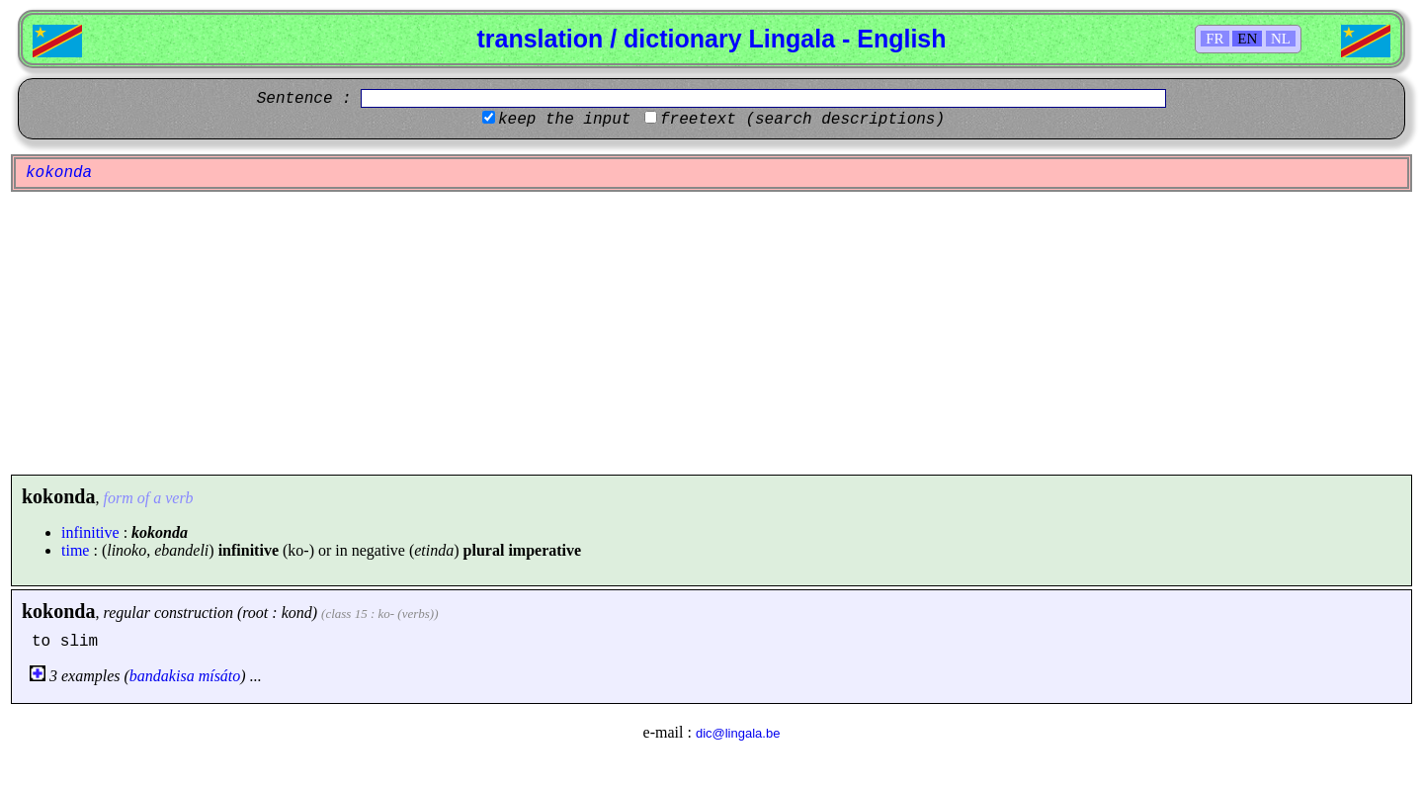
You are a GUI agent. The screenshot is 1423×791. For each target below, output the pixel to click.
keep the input (564, 120)
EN (1247, 38)
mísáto (220, 675)
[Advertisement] (711, 333)
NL (1281, 38)
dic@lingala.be (738, 733)
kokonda (59, 611)
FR (1214, 38)
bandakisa (162, 675)
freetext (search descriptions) (802, 120)
